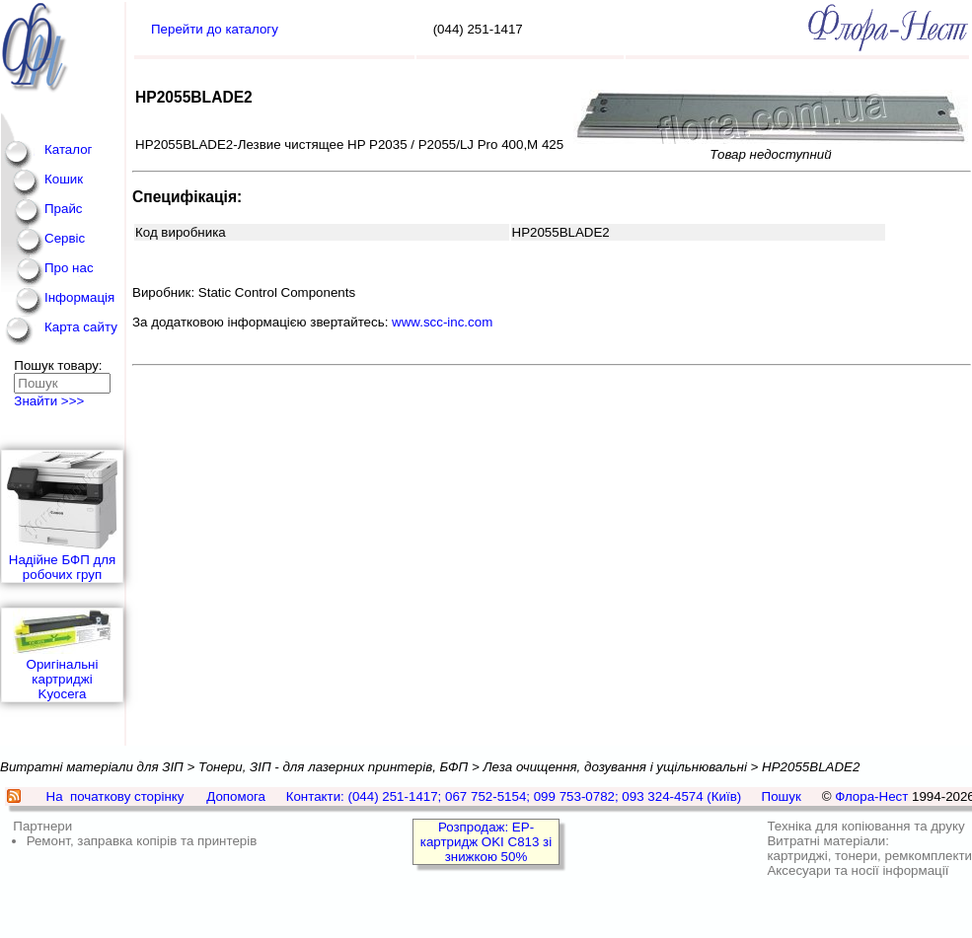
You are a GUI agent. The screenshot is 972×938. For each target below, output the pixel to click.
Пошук (781, 796)
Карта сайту (80, 327)
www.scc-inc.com (442, 322)
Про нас (69, 267)
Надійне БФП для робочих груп (62, 516)
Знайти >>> (49, 401)
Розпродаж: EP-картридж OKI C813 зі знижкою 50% (486, 842)
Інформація (79, 297)
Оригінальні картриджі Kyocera (62, 655)
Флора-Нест (871, 796)
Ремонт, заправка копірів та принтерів (142, 840)
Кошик (63, 179)
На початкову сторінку (115, 796)
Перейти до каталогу (214, 29)
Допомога (235, 796)
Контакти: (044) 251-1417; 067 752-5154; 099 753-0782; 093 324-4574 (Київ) (514, 796)
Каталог (68, 149)
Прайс (63, 208)
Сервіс (64, 238)
